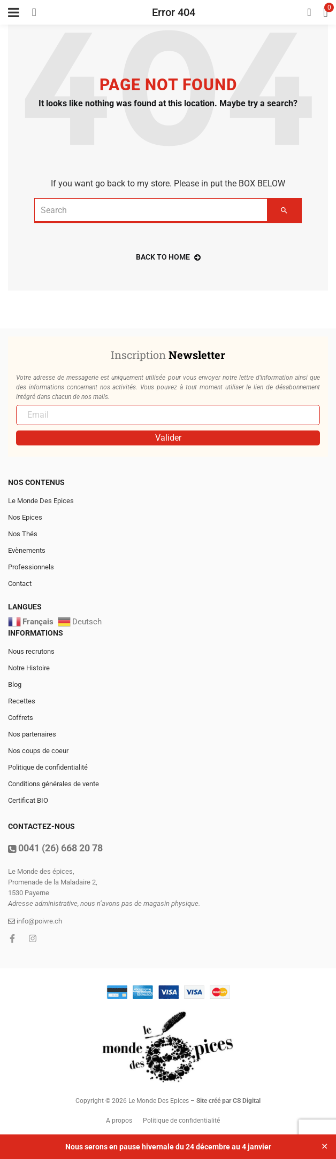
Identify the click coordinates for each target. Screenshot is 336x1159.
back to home (168, 257)
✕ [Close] (324, 1146)
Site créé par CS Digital (228, 1101)
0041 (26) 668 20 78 (55, 847)
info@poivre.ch (35, 921)
